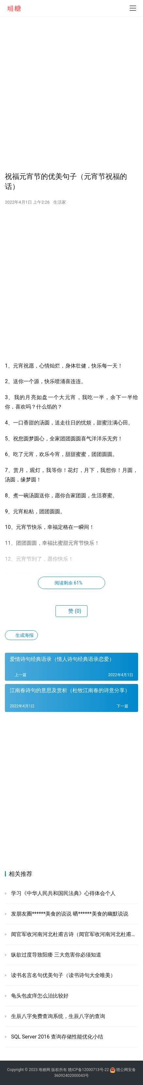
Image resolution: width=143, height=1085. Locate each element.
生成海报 (21, 635)
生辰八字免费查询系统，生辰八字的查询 (57, 1016)
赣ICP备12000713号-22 (88, 1069)
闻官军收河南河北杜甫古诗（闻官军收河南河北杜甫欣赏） (74, 934)
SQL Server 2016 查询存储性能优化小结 (56, 1037)
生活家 (59, 202)
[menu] (133, 8)
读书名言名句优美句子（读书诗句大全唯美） (63, 975)
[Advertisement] (71, 94)
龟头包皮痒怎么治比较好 (39, 996)
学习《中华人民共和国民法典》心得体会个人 (63, 893)
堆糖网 (44, 1069)
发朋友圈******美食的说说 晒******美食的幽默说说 (69, 914)
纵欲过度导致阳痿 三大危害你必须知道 (55, 955)
